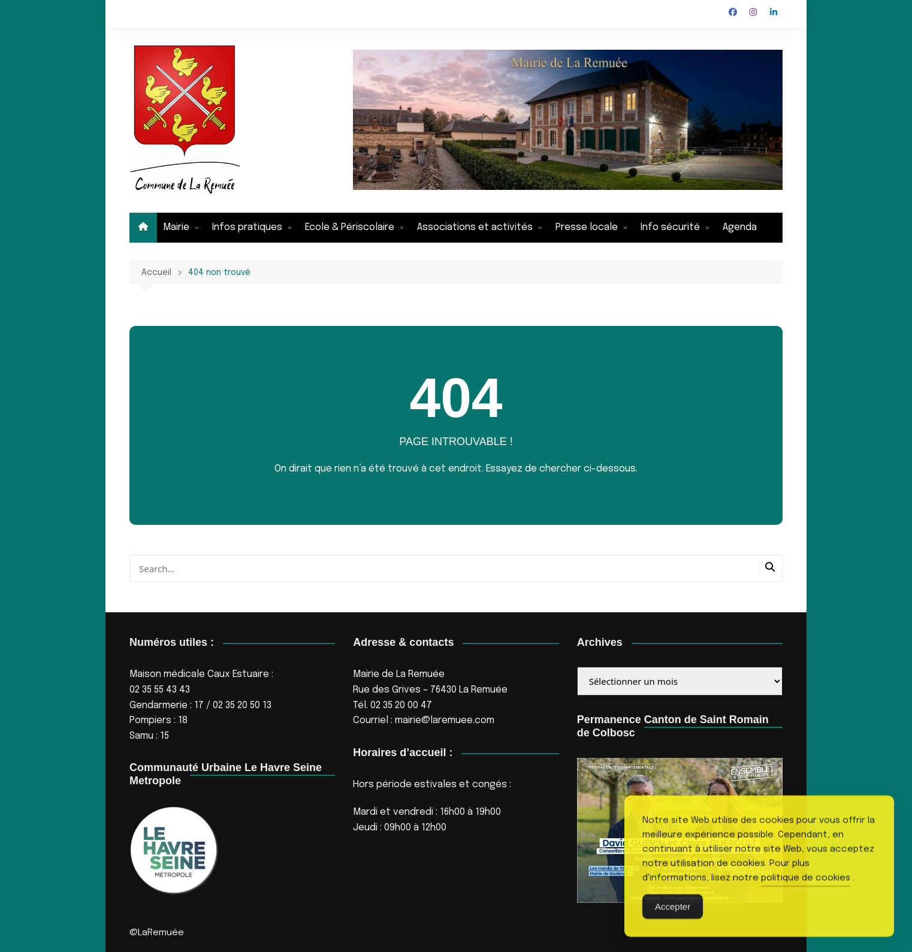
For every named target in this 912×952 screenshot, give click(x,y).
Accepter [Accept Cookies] (672, 927)
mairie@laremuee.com (444, 720)
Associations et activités (475, 227)
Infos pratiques (247, 227)
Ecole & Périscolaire (349, 227)
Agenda (740, 227)
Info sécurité (670, 227)
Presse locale (586, 227)
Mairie (176, 227)
